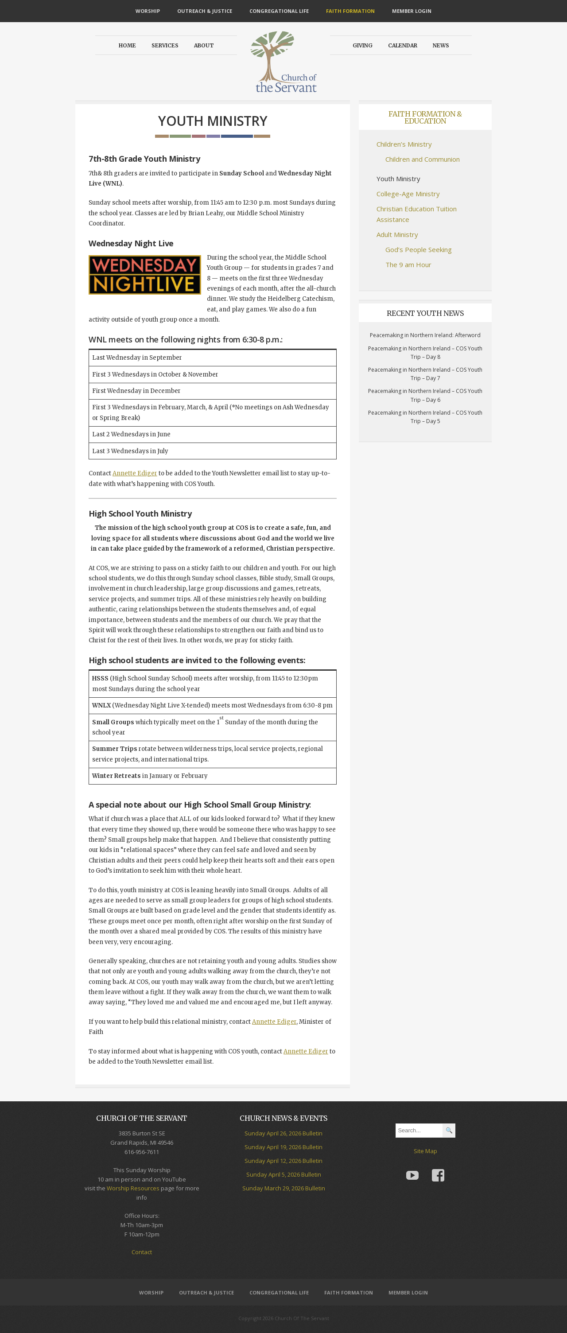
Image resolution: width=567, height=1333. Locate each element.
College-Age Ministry (408, 193)
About (204, 45)
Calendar (402, 45)
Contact (142, 1252)
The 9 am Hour (408, 264)
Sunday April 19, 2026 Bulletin (283, 1147)
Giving (363, 45)
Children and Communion (422, 159)
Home (127, 45)
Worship (148, 11)
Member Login (411, 11)
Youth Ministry (398, 178)
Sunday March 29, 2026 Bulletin (283, 1188)
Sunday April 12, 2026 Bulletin (283, 1161)
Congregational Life (279, 11)
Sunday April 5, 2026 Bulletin (283, 1174)
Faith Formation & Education (425, 117)
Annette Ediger (135, 473)
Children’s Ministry (404, 144)
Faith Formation (350, 11)
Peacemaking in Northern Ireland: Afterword (425, 335)
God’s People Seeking (418, 249)
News (441, 45)
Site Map (425, 1151)
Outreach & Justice (204, 11)
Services (165, 45)
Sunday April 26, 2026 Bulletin (283, 1133)
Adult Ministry (397, 234)
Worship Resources (133, 1188)
